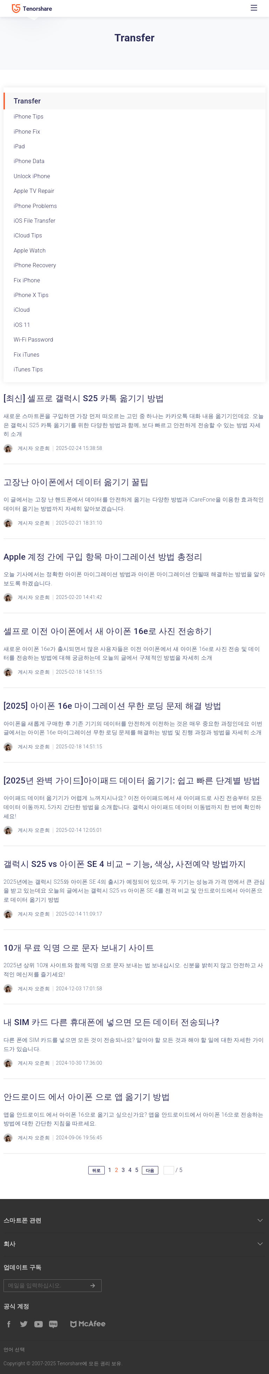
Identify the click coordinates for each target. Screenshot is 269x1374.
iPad (19, 146)
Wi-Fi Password (33, 339)
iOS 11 (22, 325)
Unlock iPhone (32, 176)
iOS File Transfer (34, 220)
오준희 (42, 448)
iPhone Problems (35, 206)
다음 (150, 1170)
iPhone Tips (28, 116)
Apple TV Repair (34, 191)
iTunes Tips (28, 369)
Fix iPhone (27, 280)
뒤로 (96, 1170)
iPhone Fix (27, 131)
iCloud (22, 310)
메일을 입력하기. (53, 1285)
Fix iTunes (27, 354)
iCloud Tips (28, 235)
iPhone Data (29, 161)
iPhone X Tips (31, 295)
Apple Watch (30, 250)
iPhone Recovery (35, 265)
